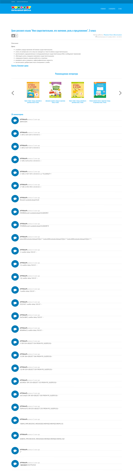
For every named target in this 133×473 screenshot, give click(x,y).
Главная (103, 9)
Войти (13, 1)
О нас (120, 9)
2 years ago (36, 109)
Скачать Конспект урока (19, 55)
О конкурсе (112, 9)
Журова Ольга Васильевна (113, 25)
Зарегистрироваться (22, 1)
